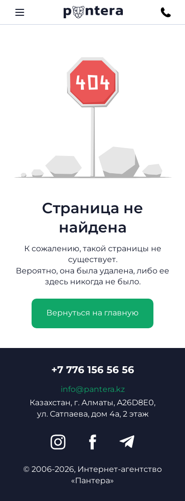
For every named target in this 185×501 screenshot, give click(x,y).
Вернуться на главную (92, 312)
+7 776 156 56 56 (92, 370)
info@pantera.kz (93, 389)
